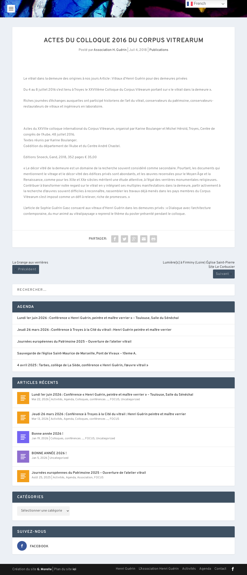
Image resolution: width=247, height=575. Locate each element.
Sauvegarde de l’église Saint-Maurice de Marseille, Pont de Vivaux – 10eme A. (76, 354)
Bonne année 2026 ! (47, 434)
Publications (158, 50)
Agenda (69, 399)
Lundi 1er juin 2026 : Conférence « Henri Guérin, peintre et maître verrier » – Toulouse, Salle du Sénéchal (98, 318)
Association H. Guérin (110, 50)
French (196, 4)
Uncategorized (130, 399)
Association (85, 478)
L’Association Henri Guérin (159, 569)
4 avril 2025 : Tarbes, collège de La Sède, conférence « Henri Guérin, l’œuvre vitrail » (82, 365)
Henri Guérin (125, 569)
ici (74, 569)
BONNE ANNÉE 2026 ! (49, 453)
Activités (56, 399)
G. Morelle (44, 569)
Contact (220, 569)
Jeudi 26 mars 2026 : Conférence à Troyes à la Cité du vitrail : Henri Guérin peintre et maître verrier (94, 330)
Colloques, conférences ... (92, 399)
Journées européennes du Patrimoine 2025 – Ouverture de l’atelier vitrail (74, 342)
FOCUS (114, 399)
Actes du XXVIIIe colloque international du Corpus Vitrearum (68, 129)
